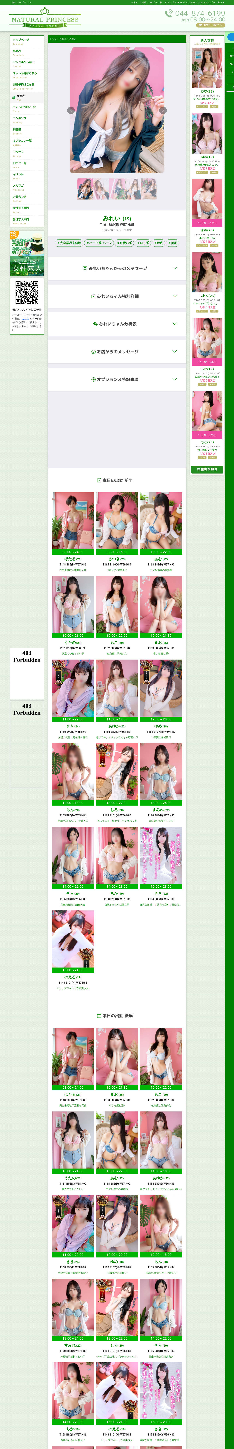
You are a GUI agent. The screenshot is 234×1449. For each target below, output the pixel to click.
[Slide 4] (133, 189)
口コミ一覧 (28, 165)
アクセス (28, 154)
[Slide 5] (148, 189)
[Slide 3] (117, 189)
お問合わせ (28, 199)
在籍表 (30, 98)
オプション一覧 (28, 143)
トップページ (28, 42)
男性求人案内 (28, 221)
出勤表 (28, 53)
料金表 (28, 131)
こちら (25, 318)
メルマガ (28, 188)
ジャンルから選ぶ (28, 64)
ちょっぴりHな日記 (28, 109)
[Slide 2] (101, 189)
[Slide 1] (85, 189)
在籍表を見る (207, 469)
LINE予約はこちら (28, 86)
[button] (117, 268)
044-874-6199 (30, 1223)
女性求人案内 (28, 210)
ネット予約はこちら (28, 75)
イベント (28, 176)
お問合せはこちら (213, 25)
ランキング (28, 120)
